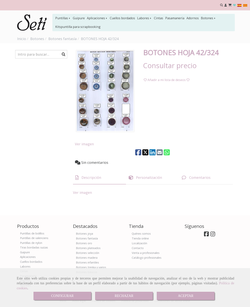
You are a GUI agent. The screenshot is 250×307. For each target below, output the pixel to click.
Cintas (158, 18)
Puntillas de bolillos (32, 233)
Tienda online (140, 238)
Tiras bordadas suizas (34, 247)
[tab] (99, 177)
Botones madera (86, 257)
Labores (144, 18)
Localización (139, 243)
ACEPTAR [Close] (186, 296)
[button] (226, 5)
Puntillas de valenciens (34, 238)
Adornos (192, 18)
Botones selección (87, 253)
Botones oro (84, 243)
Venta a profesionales (145, 253)
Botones (208, 18)
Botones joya (84, 233)
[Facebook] (206, 235)
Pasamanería (174, 18)
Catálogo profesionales (146, 257)
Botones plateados (88, 248)
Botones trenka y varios (91, 267)
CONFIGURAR (62, 296)
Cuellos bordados (122, 18)
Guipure (79, 18)
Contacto (138, 248)
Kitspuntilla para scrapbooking (78, 27)
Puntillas (63, 18)
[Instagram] (212, 235)
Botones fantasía (87, 238)
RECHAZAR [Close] (124, 296)
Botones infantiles (87, 262)
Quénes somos (141, 233)
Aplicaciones (97, 18)
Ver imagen (84, 144)
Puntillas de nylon (31, 243)
